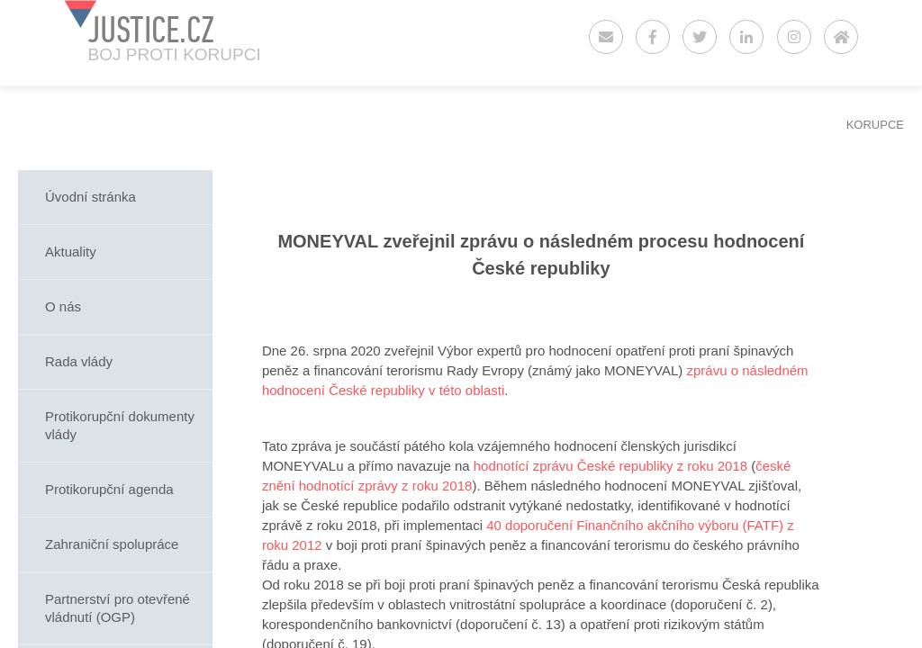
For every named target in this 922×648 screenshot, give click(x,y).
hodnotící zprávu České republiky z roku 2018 (610, 465)
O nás (63, 306)
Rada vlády (79, 361)
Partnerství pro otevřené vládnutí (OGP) (117, 608)
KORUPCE (875, 124)
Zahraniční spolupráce (111, 544)
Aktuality (70, 251)
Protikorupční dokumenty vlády (119, 425)
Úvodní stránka (90, 196)
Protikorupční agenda (109, 489)
